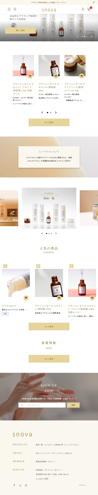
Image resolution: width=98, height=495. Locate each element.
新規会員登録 (41, 462)
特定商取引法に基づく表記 (46, 474)
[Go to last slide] (42, 233)
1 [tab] (47, 112)
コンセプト (48, 445)
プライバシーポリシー (53, 470)
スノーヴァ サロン (71, 445)
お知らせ (68, 453)
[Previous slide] (77, 36)
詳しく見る (20, 30)
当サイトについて (43, 453)
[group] (49, 20)
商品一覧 (39, 445)
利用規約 (39, 470)
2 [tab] (50, 112)
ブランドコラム (57, 453)
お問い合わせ (63, 474)
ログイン (51, 462)
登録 (73, 405)
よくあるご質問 (42, 479)
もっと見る (49, 122)
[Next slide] (91, 36)
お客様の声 (58, 445)
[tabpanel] (23, 79)
